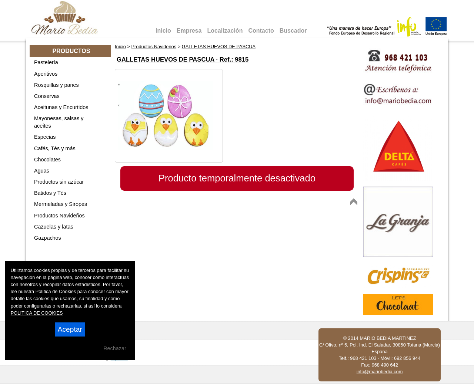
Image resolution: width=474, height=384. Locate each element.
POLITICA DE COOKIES (37, 313)
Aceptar (70, 329)
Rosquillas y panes (56, 85)
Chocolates (47, 160)
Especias (45, 137)
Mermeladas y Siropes (60, 204)
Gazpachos (47, 238)
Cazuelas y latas (53, 227)
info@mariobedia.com (380, 371)
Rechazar (114, 348)
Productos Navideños (59, 216)
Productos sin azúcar (59, 182)
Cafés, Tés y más (55, 148)
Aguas (41, 171)
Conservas (47, 96)
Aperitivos (45, 74)
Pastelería (46, 62)
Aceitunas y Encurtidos (61, 107)
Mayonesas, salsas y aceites (59, 122)
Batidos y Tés (50, 193)
